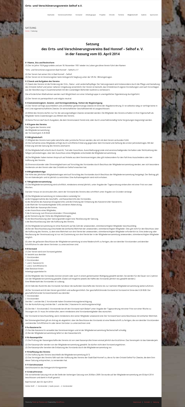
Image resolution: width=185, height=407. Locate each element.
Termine (121, 15)
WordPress (60, 402)
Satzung (156, 402)
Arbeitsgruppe (91, 15)
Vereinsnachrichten (65, 15)
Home (27, 31)
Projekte (102, 15)
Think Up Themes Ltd (39, 402)
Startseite (50, 15)
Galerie (143, 15)
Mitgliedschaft (133, 15)
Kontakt (147, 402)
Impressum (137, 402)
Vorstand (79, 15)
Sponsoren (154, 15)
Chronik (112, 15)
